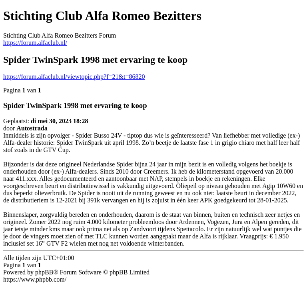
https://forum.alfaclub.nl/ (35, 42)
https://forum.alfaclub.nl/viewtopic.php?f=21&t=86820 (74, 76)
